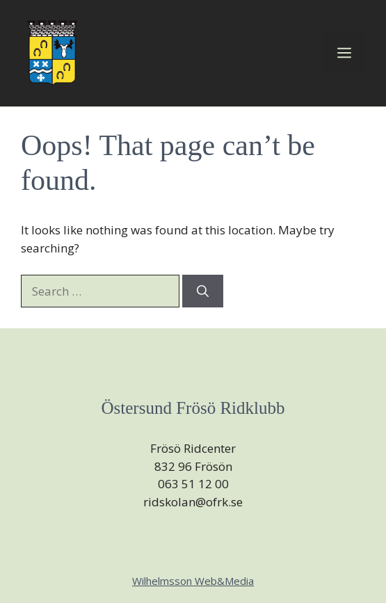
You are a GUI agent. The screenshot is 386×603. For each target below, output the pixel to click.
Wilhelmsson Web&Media (193, 581)
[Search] (202, 291)
